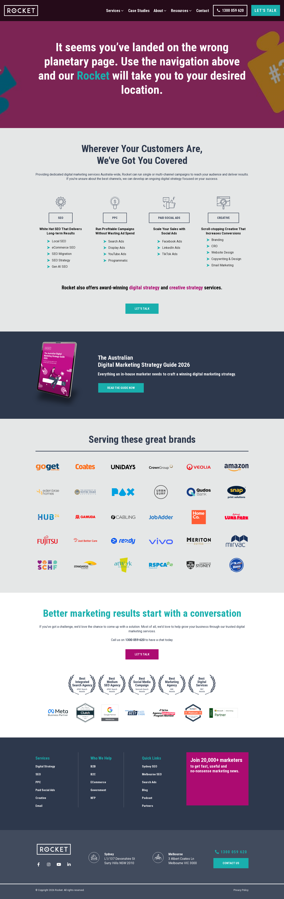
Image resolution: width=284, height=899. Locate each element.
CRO (214, 246)
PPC (115, 218)
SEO (60, 218)
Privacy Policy (241, 890)
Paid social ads (169, 218)
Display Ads (116, 248)
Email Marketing (222, 265)
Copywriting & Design (226, 259)
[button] (115, 11)
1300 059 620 (231, 852)
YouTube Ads (117, 254)
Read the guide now (121, 388)
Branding (217, 240)
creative (223, 218)
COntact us (231, 863)
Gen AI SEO (60, 266)
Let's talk (266, 10)
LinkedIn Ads (171, 248)
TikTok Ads (170, 254)
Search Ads (116, 241)
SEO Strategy (61, 260)
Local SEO (59, 241)
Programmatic (118, 260)
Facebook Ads (172, 241)
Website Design (222, 252)
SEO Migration (62, 254)
